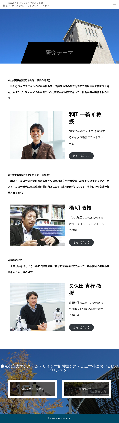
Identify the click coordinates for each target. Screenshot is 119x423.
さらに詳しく (81, 155)
